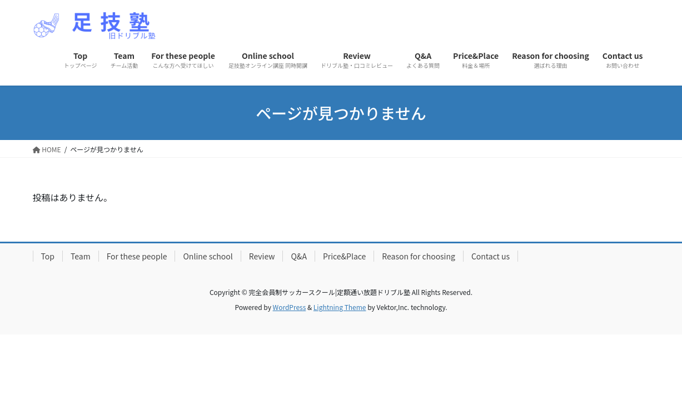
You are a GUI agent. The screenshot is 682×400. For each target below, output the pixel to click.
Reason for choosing (418, 256)
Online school (207, 256)
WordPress (289, 307)
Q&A (298, 256)
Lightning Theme (339, 307)
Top (47, 256)
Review (262, 256)
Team (81, 256)
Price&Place (344, 256)
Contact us (490, 256)
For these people (137, 256)
